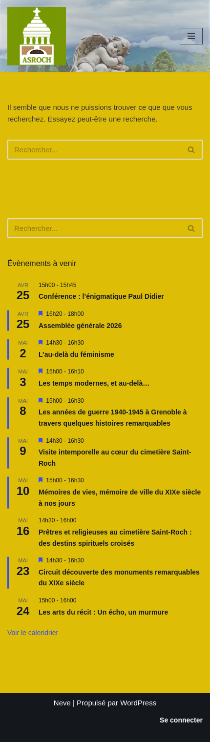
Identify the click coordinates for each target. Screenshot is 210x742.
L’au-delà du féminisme (76, 354)
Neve (62, 703)
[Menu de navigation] (191, 36)
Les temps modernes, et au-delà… (94, 383)
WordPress (138, 703)
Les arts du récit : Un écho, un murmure (103, 612)
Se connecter (181, 720)
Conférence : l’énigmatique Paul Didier (101, 296)
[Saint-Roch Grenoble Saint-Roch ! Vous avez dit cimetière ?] (36, 36)
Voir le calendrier (32, 633)
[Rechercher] (94, 150)
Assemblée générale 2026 (80, 326)
